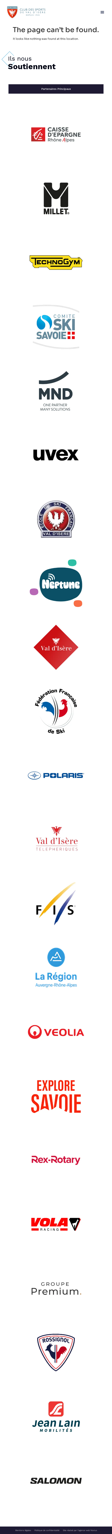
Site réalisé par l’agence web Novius (80, 1530)
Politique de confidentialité (46, 1530)
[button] (102, 12)
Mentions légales (23, 1530)
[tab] (56, 89)
